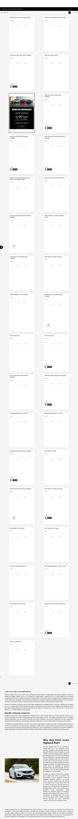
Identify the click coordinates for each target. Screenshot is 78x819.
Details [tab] (18, 25)
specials (10, 709)
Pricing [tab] (25, 25)
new (9, 706)
